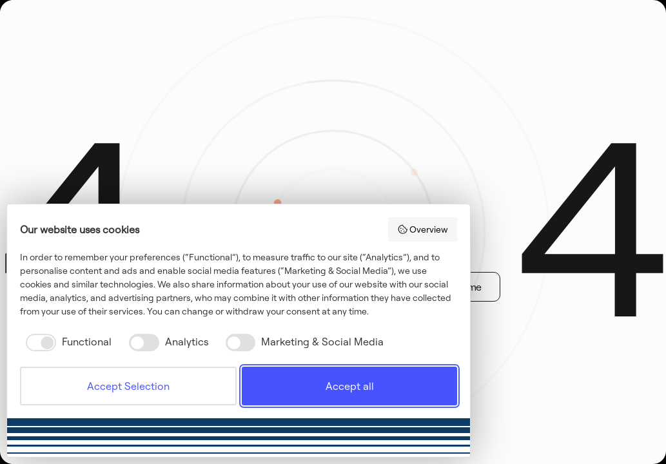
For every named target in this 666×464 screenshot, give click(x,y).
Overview (423, 229)
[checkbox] (66, 342)
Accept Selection (128, 386)
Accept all (350, 386)
